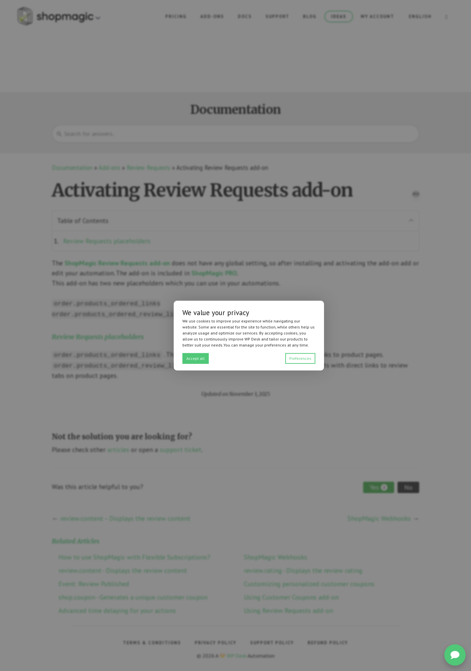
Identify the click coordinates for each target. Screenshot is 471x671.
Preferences (300, 358)
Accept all (195, 358)
